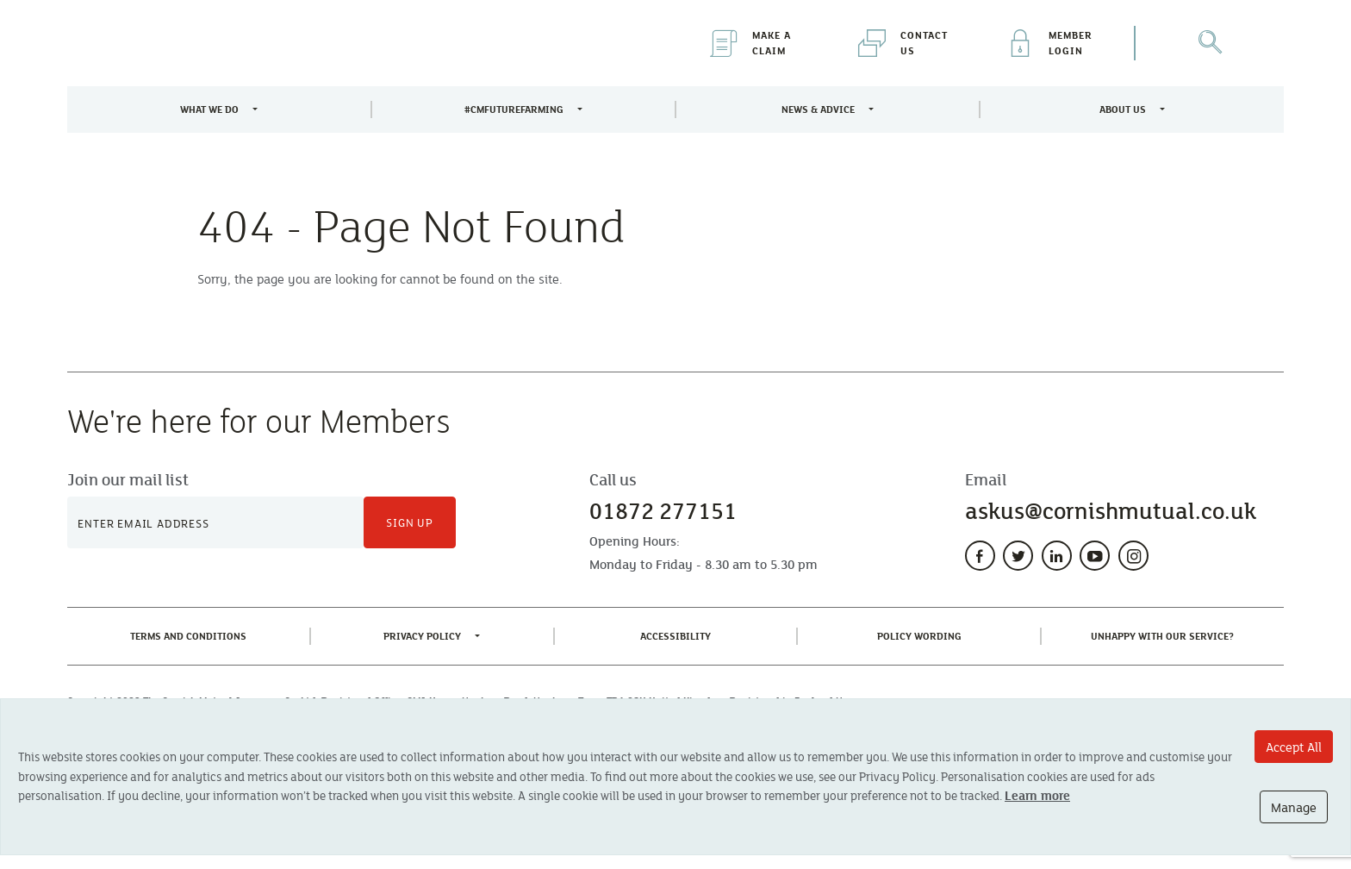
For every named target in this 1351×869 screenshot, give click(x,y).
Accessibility (679, 635)
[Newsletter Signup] (215, 522)
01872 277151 (663, 511)
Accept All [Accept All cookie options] (1294, 746)
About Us (1122, 109)
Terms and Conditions (191, 635)
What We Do (209, 109)
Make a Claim (750, 42)
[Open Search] (1209, 43)
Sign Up (409, 522)
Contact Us (903, 42)
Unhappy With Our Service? (1166, 635)
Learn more (1037, 795)
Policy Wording (922, 635)
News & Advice (818, 109)
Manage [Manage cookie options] (1294, 807)
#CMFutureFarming (513, 109)
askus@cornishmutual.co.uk (1110, 511)
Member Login (1049, 42)
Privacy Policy (422, 635)
